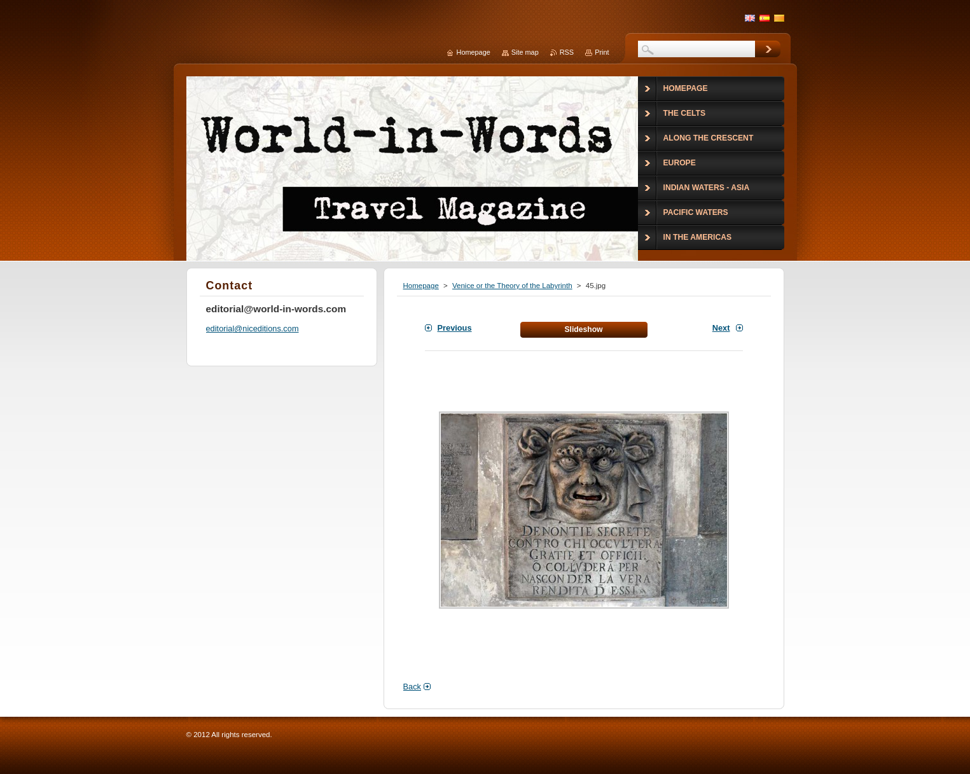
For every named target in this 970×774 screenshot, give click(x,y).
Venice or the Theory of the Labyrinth (512, 285)
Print (602, 52)
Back (412, 686)
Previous (455, 328)
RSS (567, 52)
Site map (525, 52)
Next (721, 328)
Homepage (421, 285)
